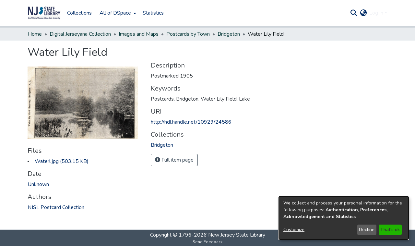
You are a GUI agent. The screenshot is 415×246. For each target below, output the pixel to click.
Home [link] (35, 34)
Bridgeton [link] (229, 34)
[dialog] (344, 218)
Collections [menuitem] (79, 13)
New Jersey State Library (236, 235)
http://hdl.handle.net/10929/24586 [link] (191, 122)
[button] (44, 12)
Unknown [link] (38, 184)
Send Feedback (207, 241)
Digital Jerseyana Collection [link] (80, 34)
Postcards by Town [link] (188, 34)
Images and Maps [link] (139, 34)
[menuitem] (117, 13)
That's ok (390, 230)
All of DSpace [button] (115, 13)
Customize (293, 230)
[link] (62, 161)
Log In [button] (377, 13)
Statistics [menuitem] (153, 13)
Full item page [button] (174, 160)
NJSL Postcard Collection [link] (56, 207)
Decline (366, 230)
